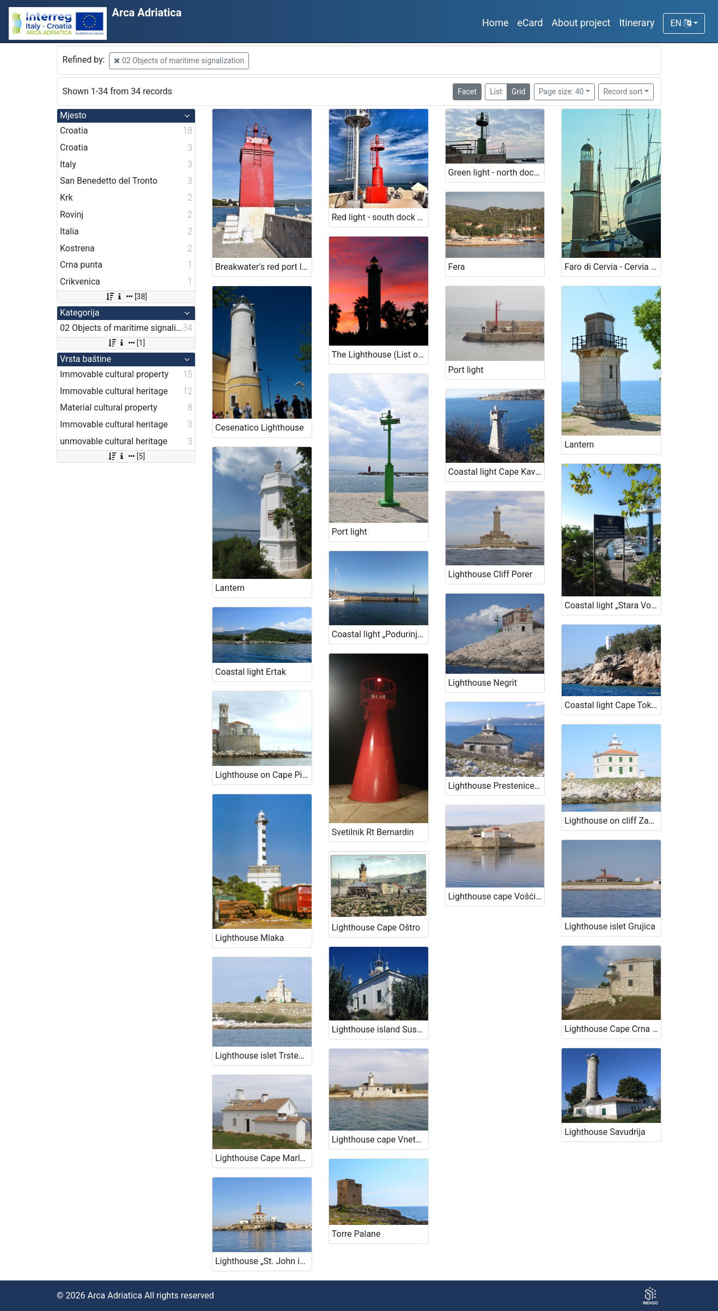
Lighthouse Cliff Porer (490, 574)
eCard (530, 22)
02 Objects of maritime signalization (179, 60)
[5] (126, 456)
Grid (519, 91)
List (496, 91)
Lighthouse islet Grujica (609, 926)
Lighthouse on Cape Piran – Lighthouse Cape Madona (263, 775)
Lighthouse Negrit (482, 683)
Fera (456, 267)
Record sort (622, 91)
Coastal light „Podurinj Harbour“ (380, 634)
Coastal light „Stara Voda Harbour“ (612, 605)
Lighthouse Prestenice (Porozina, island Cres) (496, 786)
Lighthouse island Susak (379, 1029)
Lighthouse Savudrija (605, 1132)
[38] (126, 296)
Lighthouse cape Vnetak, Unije (380, 1139)
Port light (349, 532)
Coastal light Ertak (250, 672)
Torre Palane (356, 1234)
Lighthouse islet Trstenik (262, 1055)
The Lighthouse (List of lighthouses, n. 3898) (380, 354)
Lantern (579, 444)
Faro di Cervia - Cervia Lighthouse (612, 267)
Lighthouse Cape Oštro (376, 927)
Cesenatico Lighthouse (259, 427)
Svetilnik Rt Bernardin (373, 832)
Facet (467, 91)
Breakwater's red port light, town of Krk (263, 267)
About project (581, 22)
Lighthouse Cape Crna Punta (612, 1029)
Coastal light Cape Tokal (611, 705)
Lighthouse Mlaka (249, 938)
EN (680, 23)
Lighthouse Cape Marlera (263, 1158)
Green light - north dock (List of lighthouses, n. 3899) (496, 172)
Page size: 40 (561, 91)
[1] (126, 343)
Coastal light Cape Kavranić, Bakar (496, 472)
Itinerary (636, 22)
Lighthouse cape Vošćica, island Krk (496, 896)
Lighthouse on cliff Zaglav (612, 820)
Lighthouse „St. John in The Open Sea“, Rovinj (263, 1261)
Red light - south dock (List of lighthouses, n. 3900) (380, 217)
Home (495, 22)
